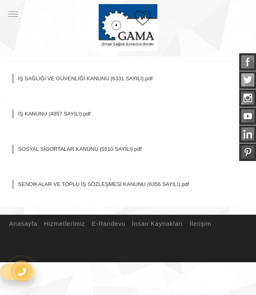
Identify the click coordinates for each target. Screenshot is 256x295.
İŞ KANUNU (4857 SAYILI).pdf (54, 114)
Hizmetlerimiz (63, 223)
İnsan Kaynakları (156, 223)
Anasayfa (22, 223)
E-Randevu (107, 223)
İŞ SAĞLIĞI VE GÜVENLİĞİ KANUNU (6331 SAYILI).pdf (85, 78)
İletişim (199, 223)
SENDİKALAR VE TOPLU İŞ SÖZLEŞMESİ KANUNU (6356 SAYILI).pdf (103, 184)
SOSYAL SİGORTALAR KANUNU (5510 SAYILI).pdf (80, 149)
